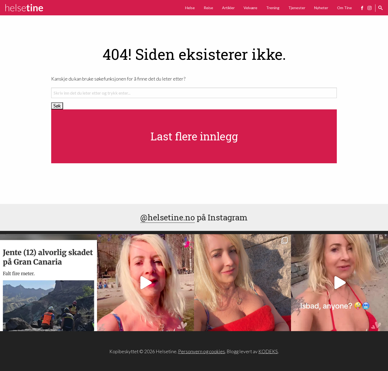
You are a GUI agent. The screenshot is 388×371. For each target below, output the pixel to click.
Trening (272, 7)
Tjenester (296, 7)
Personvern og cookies (201, 351)
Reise (208, 7)
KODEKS (268, 351)
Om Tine (344, 7)
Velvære (250, 7)
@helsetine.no (167, 217)
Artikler (228, 7)
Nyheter (321, 7)
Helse (190, 7)
